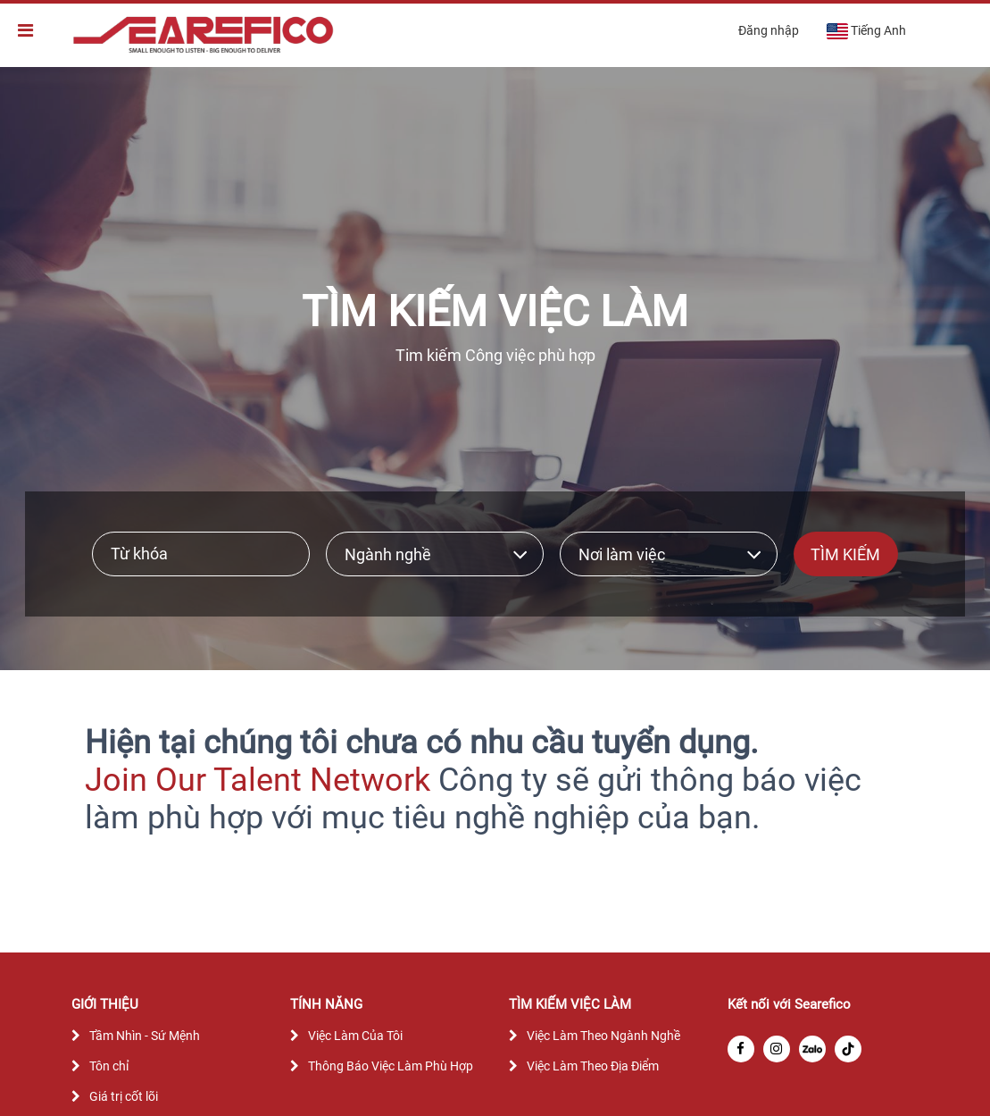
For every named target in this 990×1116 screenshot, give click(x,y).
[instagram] (776, 1049)
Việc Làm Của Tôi (355, 1035)
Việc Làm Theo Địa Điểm (593, 1066)
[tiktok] (848, 1049)
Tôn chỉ (109, 1066)
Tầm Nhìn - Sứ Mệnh (144, 1035)
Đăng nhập (768, 30)
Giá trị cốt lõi (123, 1096)
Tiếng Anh (866, 31)
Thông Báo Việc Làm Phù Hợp (390, 1066)
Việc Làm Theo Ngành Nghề (603, 1035)
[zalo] (812, 1049)
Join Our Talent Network (257, 780)
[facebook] (741, 1049)
